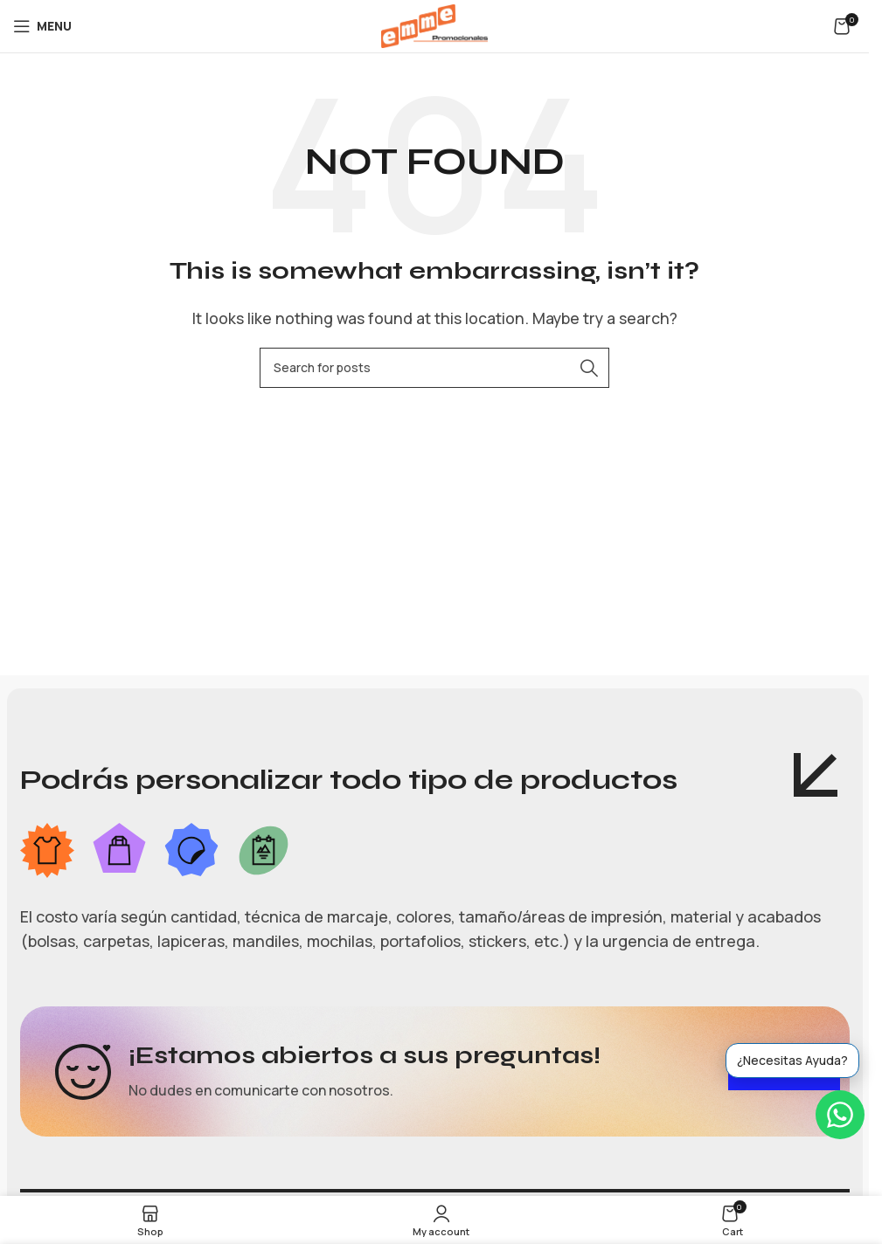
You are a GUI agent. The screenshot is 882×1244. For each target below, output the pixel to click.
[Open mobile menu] (42, 26)
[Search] (434, 368)
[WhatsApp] (840, 1114)
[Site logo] (434, 24)
